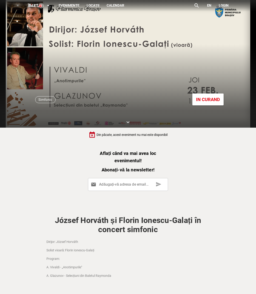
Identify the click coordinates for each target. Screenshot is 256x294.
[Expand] (39, 5)
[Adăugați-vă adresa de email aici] (129, 184)
